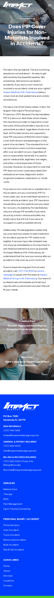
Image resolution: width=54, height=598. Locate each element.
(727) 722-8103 (25, 270)
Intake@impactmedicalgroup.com (21, 435)
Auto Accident (11, 530)
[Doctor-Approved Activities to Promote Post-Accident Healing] (27, 326)
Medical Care (10, 489)
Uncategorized (27, 18)
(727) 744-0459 (11, 430)
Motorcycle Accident (14, 539)
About (6, 570)
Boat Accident (11, 544)
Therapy (7, 494)
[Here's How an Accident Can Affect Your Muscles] (27, 362)
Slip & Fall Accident (13, 549)
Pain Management (12, 503)
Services (8, 575)
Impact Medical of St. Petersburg (20, 92)
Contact (7, 585)
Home (6, 565)
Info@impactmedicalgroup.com (19, 450)
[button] (49, 5)
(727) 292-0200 (12, 445)
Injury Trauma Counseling (16, 508)
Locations (8, 580)
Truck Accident (11, 534)
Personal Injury (11, 525)
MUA (6, 499)
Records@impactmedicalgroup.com (22, 469)
